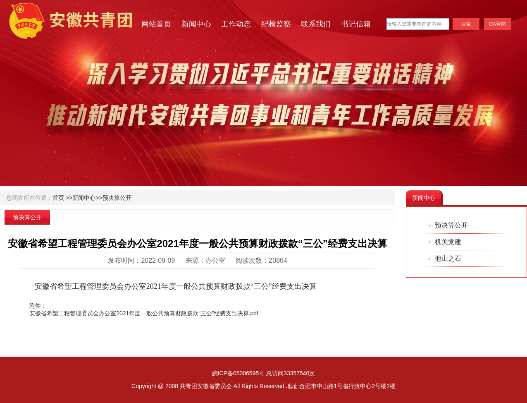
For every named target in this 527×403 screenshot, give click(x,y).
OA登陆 (497, 24)
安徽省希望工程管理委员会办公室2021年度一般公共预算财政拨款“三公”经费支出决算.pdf (143, 313)
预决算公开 (117, 197)
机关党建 (448, 241)
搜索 (466, 24)
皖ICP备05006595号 (238, 373)
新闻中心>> (87, 197)
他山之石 (448, 258)
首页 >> (62, 197)
